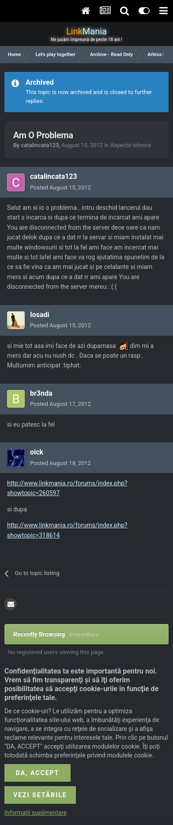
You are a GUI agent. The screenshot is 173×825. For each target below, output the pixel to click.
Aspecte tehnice (130, 145)
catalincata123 (40, 145)
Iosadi (39, 314)
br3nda (41, 393)
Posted (60, 187)
